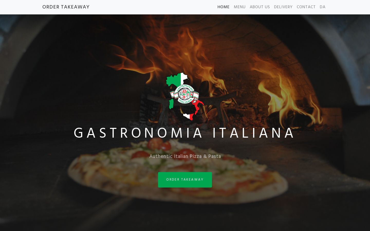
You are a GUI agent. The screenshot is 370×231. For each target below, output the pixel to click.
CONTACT (306, 7)
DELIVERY (283, 7)
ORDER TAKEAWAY (66, 7)
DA (323, 7)
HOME (224, 7)
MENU (240, 7)
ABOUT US (260, 7)
